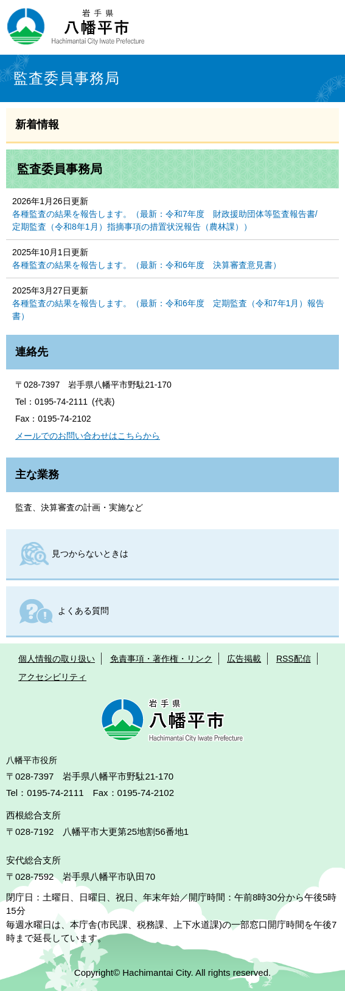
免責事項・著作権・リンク (161, 659)
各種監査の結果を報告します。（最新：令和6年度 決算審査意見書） (146, 265)
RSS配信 (293, 659)
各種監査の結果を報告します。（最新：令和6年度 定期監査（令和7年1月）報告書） (168, 309)
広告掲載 (244, 659)
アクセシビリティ (52, 677)
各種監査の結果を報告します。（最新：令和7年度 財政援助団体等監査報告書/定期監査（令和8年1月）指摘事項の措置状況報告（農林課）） (165, 220)
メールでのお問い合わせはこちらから (87, 436)
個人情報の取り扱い (56, 659)
